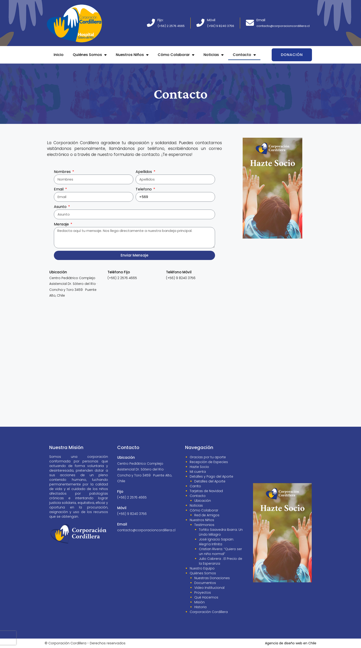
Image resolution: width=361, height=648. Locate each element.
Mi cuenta (198, 471)
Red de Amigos (206, 515)
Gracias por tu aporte (208, 457)
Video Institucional (209, 587)
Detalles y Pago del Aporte (211, 476)
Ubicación (202, 500)
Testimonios (204, 524)
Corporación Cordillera (209, 612)
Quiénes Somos (90, 55)
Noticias (214, 55)
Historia (200, 607)
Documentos (205, 583)
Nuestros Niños (132, 55)
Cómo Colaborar (176, 55)
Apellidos (144, 171)
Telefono (144, 189)
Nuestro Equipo (202, 568)
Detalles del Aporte (209, 481)
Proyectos (202, 592)
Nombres (63, 171)
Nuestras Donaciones (212, 578)
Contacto (244, 55)
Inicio (59, 54)
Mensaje (62, 224)
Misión (199, 602)
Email (59, 189)
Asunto (60, 206)
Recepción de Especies (209, 462)
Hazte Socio (199, 466)
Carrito (195, 486)
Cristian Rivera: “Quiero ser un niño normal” (220, 551)
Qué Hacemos (206, 597)
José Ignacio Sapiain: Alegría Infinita (216, 541)
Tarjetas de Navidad (206, 491)
